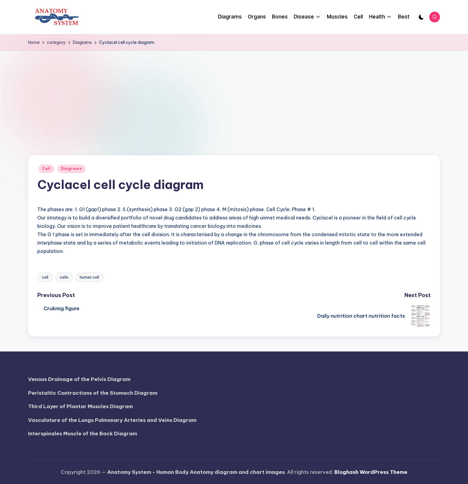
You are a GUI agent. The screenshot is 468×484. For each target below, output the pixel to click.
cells (64, 277)
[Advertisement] (234, 95)
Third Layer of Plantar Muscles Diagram (80, 406)
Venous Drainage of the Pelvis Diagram (79, 379)
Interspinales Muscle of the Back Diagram (82, 433)
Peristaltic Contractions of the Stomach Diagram (92, 393)
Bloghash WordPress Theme (370, 472)
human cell (89, 277)
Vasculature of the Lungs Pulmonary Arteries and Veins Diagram (112, 420)
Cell (46, 168)
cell (45, 277)
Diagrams (71, 168)
